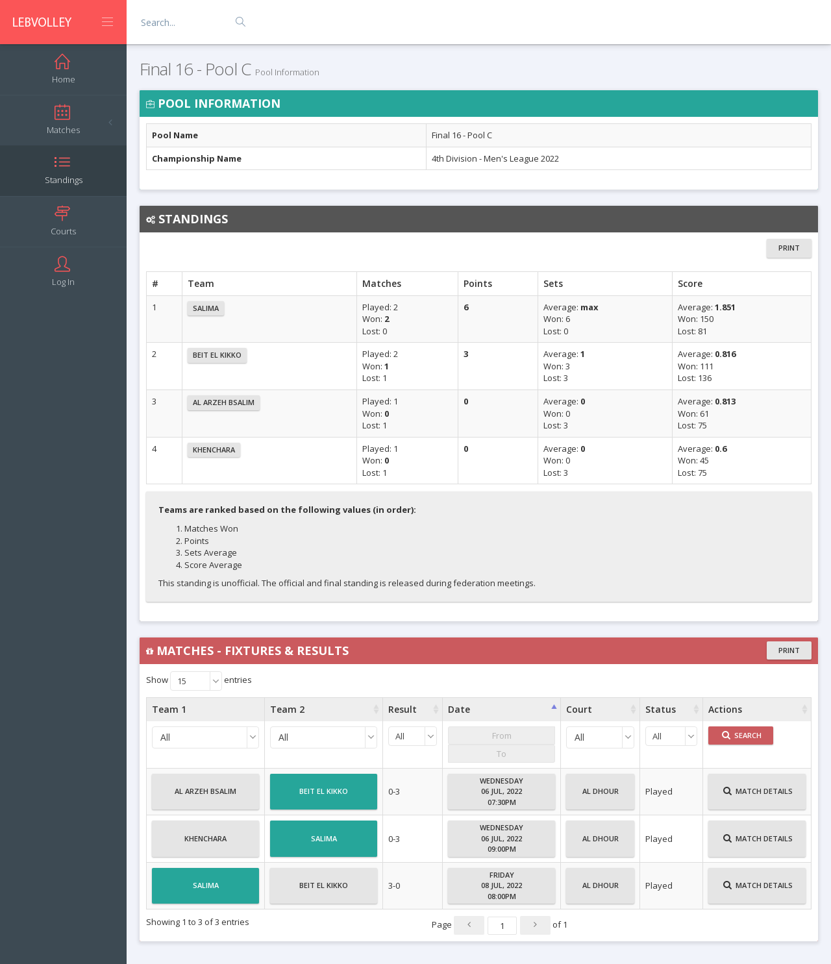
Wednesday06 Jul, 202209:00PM (501, 838)
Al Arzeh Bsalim (223, 402)
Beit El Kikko (217, 355)
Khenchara (214, 449)
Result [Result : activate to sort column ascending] (402, 709)
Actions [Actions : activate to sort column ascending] (725, 709)
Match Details (758, 796)
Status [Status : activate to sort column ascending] (660, 709)
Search (742, 735)
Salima (206, 308)
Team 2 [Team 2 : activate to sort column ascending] (287, 709)
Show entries (199, 681)
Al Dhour (600, 796)
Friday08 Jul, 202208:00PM (501, 885)
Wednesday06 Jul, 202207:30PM (501, 791)
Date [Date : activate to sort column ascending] (459, 709)
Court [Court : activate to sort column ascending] (579, 709)
